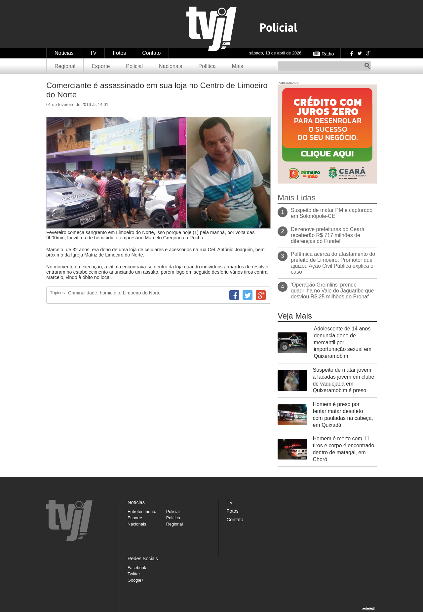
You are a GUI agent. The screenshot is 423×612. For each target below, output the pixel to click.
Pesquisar (367, 66)
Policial (134, 66)
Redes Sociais (143, 558)
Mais (237, 66)
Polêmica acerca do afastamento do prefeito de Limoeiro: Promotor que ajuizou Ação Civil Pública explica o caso (333, 263)
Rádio (328, 53)
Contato (151, 53)
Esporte (101, 66)
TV (93, 53)
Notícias (64, 53)
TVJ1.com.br (211, 29)
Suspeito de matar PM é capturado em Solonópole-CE (331, 213)
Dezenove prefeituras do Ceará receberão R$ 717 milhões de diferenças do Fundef (327, 235)
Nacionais (170, 66)
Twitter (359, 53)
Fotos (119, 53)
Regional (65, 66)
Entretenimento (142, 511)
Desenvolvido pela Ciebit (369, 608)
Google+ (368, 53)
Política (206, 66)
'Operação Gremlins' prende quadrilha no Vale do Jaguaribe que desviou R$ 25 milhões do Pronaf (332, 290)
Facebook (351, 53)
